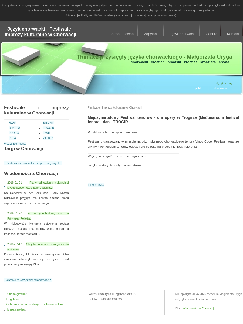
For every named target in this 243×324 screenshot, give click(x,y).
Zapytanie (152, 34)
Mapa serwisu (15, 309)
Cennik (211, 34)
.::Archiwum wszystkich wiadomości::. (28, 280)
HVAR (12, 122)
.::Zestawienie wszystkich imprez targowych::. (33, 163)
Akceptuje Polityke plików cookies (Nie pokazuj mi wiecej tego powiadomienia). (121, 15)
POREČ (14, 132)
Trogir (46, 132)
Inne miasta (96, 185)
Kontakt (233, 34)
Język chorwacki (182, 34)
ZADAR (48, 138)
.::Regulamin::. (13, 299)
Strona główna (122, 34)
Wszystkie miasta (15, 143)
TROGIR (48, 127)
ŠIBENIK (48, 122)
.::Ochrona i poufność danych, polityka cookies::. (35, 304)
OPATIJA (14, 127)
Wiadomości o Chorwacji (198, 308)
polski (198, 88)
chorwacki (220, 88)
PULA (12, 138)
